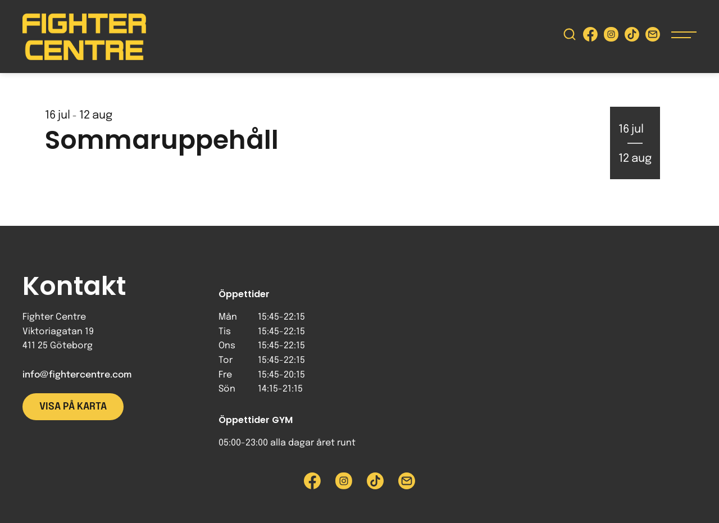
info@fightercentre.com (76, 375)
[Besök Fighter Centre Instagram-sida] (611, 37)
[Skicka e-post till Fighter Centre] (652, 37)
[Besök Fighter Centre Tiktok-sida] (632, 37)
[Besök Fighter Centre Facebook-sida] (590, 37)
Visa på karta (73, 407)
